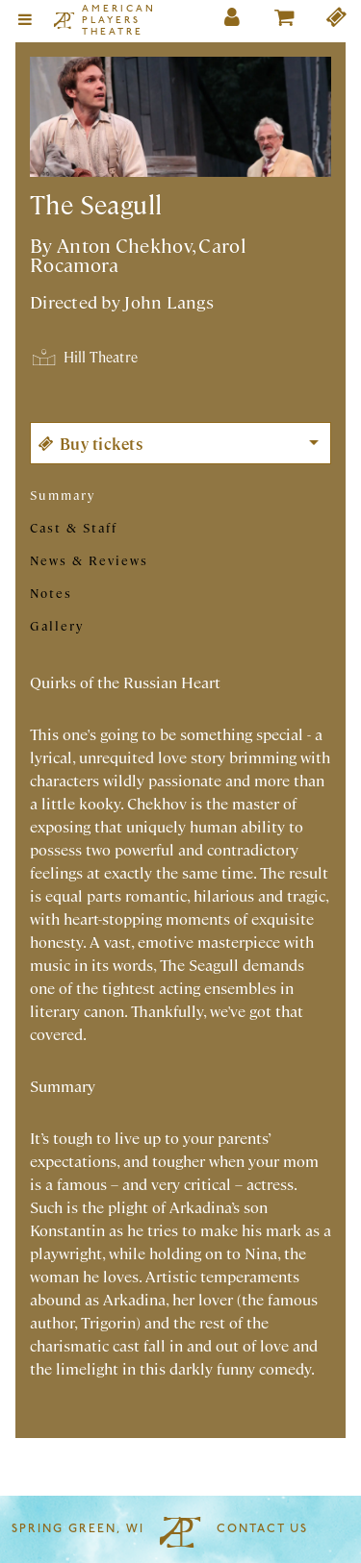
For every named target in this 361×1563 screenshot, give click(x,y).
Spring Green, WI (78, 1529)
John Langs (169, 301)
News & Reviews (89, 560)
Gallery (57, 625)
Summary (62, 494)
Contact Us (262, 1529)
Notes (51, 592)
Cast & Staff (73, 527)
